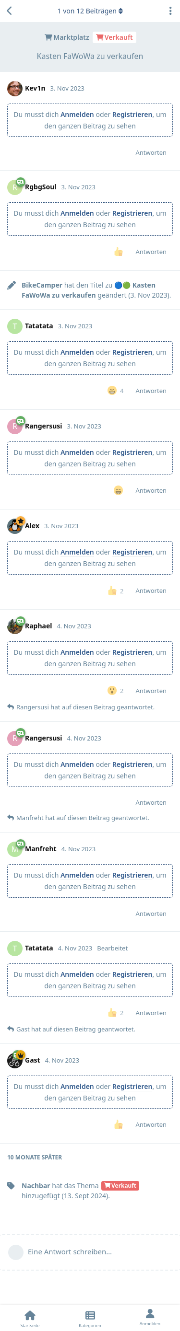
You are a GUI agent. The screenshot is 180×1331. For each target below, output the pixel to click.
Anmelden (77, 114)
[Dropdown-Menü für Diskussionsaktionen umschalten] (170, 11)
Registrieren (132, 114)
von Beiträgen (89, 10)
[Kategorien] (90, 1318)
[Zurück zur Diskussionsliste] (9, 11)
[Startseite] (30, 1318)
